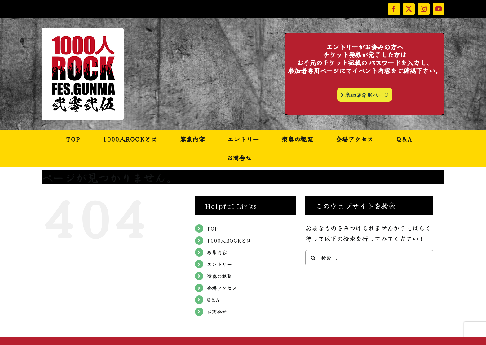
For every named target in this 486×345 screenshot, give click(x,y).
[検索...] (369, 257)
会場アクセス (222, 287)
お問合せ (217, 311)
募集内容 (217, 252)
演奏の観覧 (219, 276)
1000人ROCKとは (229, 240)
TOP (212, 228)
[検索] (313, 257)
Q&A (213, 299)
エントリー (219, 264)
